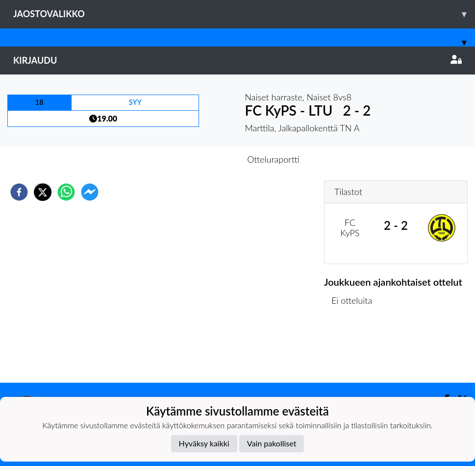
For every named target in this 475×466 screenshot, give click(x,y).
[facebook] (19, 192)
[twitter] (42, 192)
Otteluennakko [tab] (203, 159)
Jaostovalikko (244, 14)
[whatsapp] (66, 192)
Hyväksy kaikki (204, 443)
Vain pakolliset (272, 443)
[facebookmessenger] (90, 192)
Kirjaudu (237, 60)
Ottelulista (356, 349)
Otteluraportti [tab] (273, 159)
